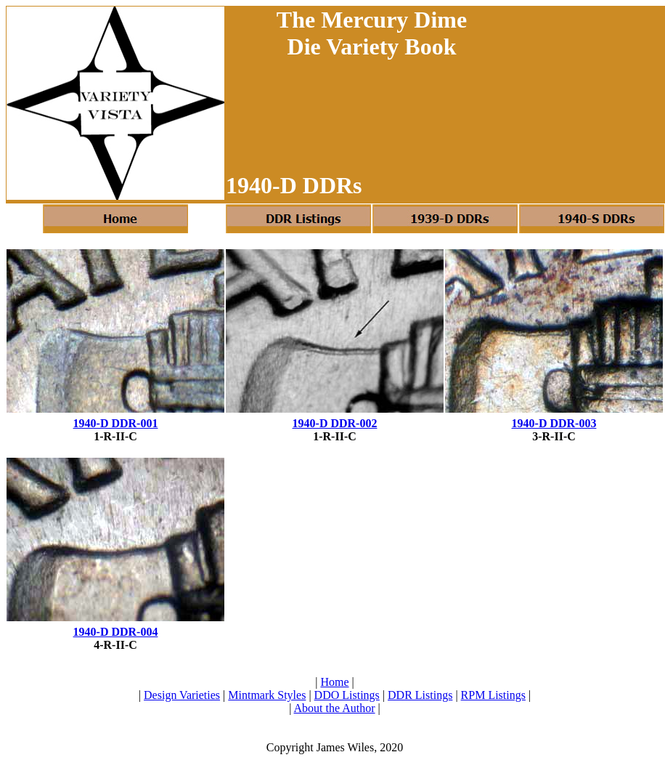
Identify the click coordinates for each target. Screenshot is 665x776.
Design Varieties (182, 695)
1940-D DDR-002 (335, 423)
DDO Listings (347, 695)
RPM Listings (493, 695)
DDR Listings (420, 695)
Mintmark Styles (267, 695)
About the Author (334, 708)
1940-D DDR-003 (554, 423)
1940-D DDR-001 (115, 423)
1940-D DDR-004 (115, 632)
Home (334, 682)
